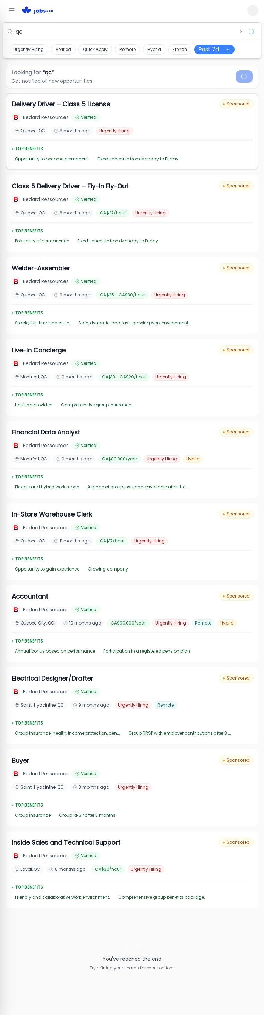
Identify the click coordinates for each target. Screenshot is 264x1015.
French (180, 49)
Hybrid (154, 49)
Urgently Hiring (28, 49)
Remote (127, 49)
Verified (63, 49)
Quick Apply (95, 49)
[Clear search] (241, 31)
